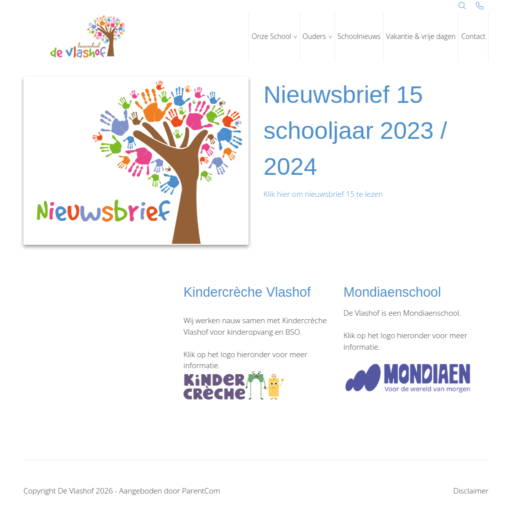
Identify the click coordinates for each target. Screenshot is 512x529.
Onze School (271, 36)
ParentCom (201, 491)
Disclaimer (471, 491)
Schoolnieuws (359, 36)
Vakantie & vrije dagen (421, 36)
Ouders (314, 36)
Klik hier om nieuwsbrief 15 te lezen (323, 194)
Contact (473, 36)
